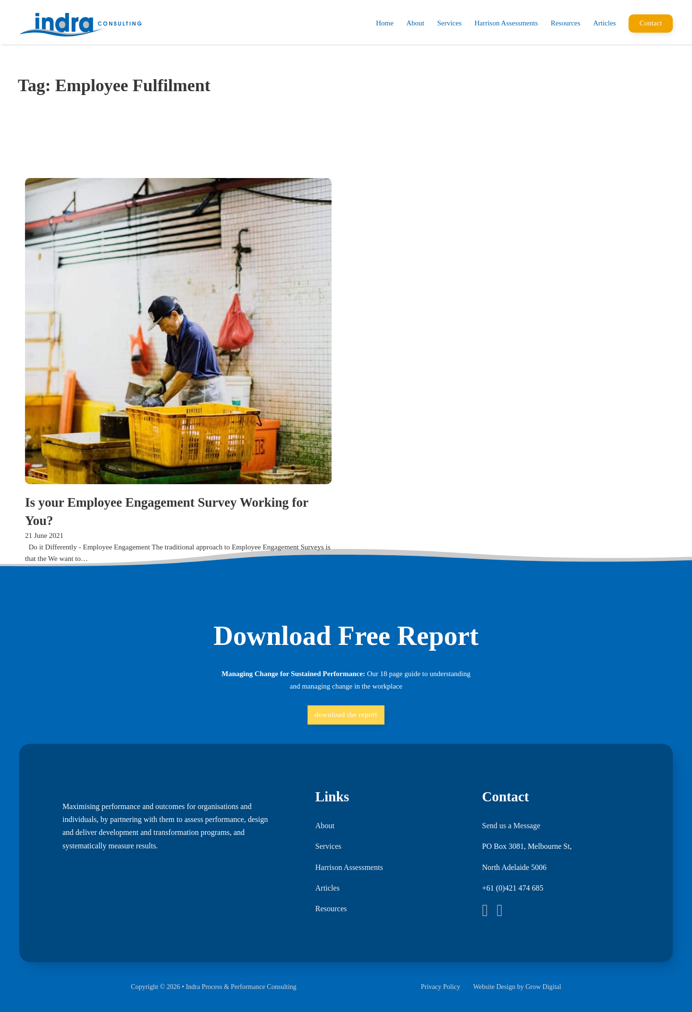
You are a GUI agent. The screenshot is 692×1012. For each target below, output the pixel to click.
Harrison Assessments (506, 23)
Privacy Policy (440, 986)
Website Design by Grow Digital (517, 986)
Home (385, 23)
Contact (651, 23)
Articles (604, 23)
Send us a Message (511, 826)
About (416, 23)
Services (449, 23)
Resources (566, 23)
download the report (346, 714)
